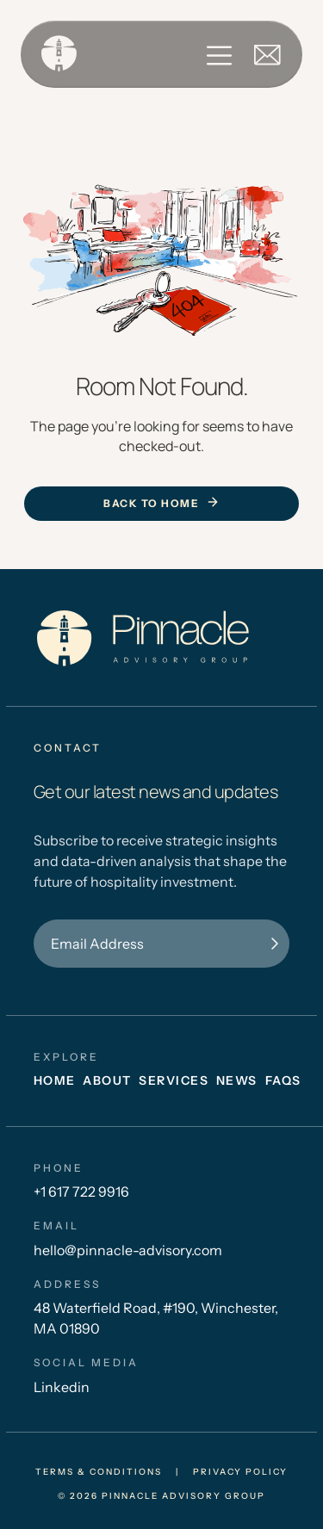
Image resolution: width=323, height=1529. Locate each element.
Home (55, 1080)
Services (173, 1080)
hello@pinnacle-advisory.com (128, 1250)
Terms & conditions (98, 1472)
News (237, 1080)
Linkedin (62, 1387)
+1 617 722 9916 (81, 1191)
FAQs (283, 1080)
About (107, 1080)
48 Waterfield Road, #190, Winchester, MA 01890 (156, 1318)
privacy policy (240, 1472)
